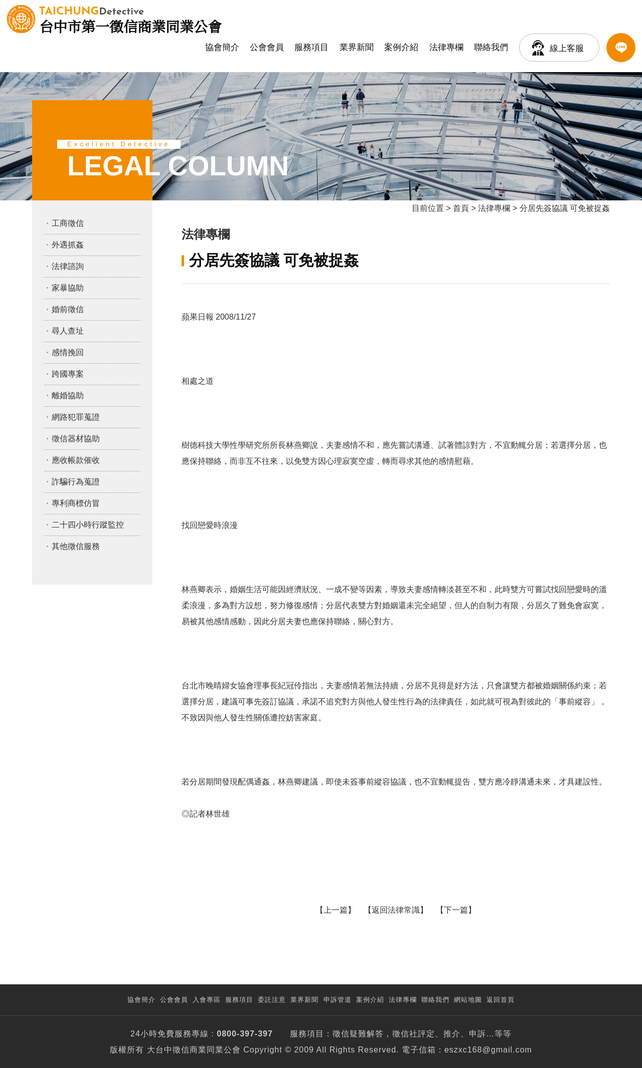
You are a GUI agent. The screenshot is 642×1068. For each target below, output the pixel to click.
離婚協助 (68, 395)
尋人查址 (68, 331)
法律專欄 (446, 47)
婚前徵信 (68, 309)
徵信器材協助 (76, 438)
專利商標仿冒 (76, 503)
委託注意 (272, 999)
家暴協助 (68, 288)
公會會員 (267, 47)
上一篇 (336, 910)
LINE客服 (620, 47)
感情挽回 (68, 352)
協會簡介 (222, 47)
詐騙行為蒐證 (76, 481)
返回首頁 (501, 999)
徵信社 (405, 1033)
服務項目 (311, 47)
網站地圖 (468, 999)
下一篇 (456, 910)
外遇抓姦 (68, 244)
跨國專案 (68, 374)
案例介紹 (401, 47)
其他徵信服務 (76, 546)
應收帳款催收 (76, 460)
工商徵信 (68, 223)
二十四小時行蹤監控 (88, 524)
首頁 (461, 208)
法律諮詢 (68, 266)
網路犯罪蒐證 (76, 417)
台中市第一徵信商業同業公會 (130, 19)
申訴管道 (338, 999)
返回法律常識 (396, 910)
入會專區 (207, 999)
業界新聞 (357, 47)
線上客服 (567, 48)
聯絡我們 (491, 47)
